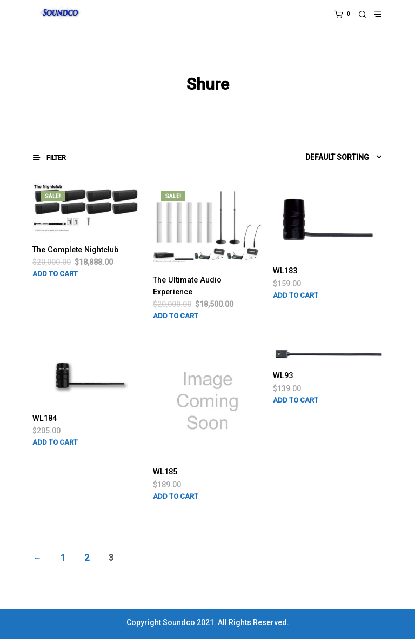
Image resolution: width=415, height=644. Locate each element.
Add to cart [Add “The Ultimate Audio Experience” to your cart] (175, 320)
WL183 (286, 273)
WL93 (284, 380)
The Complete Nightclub (60, 258)
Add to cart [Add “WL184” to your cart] (55, 448)
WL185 (166, 477)
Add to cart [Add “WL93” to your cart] (295, 405)
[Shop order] (322, 158)
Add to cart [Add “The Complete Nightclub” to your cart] (55, 289)
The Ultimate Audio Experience (190, 288)
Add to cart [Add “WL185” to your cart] (175, 502)
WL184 (45, 423)
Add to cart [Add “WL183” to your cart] (295, 298)
